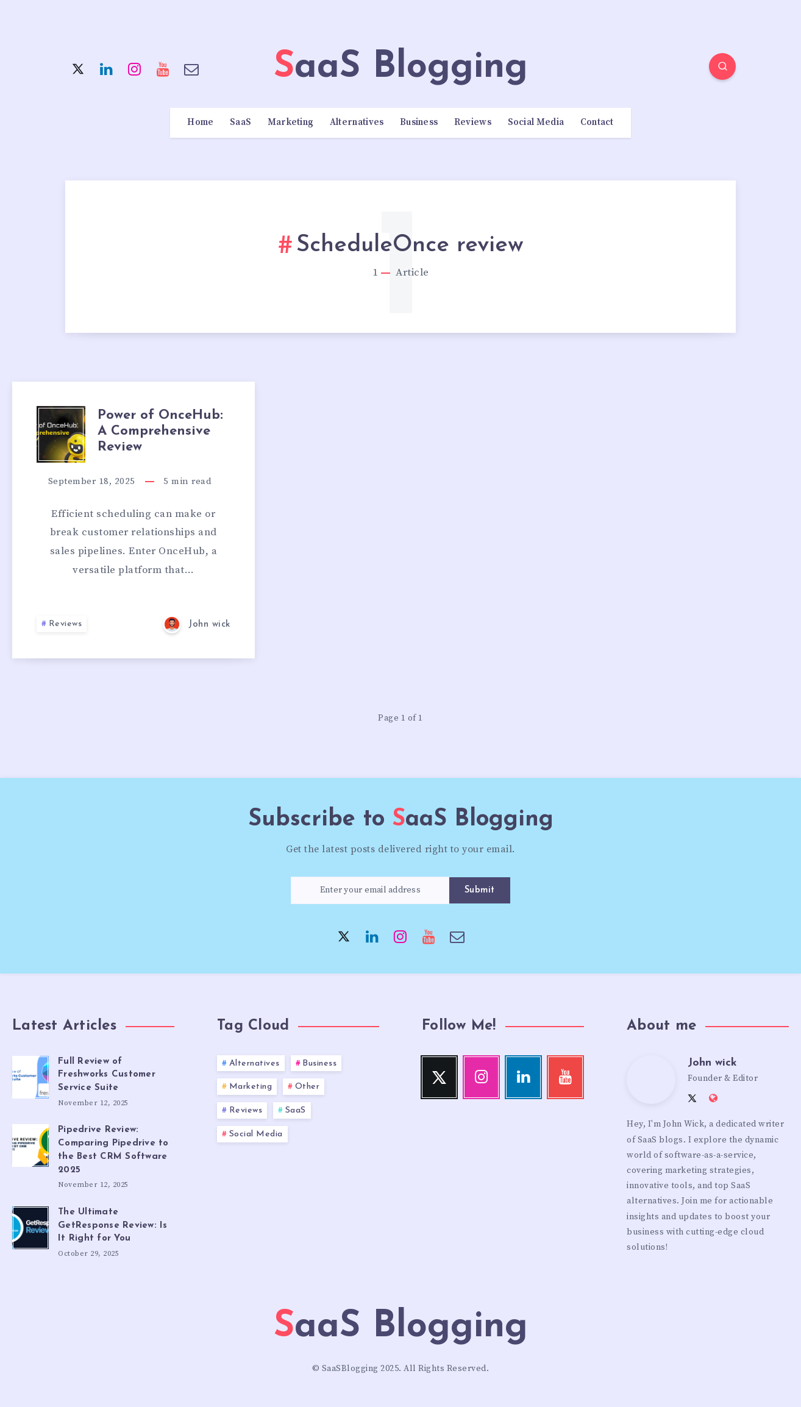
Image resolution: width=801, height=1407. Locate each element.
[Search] (722, 66)
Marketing (291, 122)
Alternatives (357, 122)
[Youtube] (163, 68)
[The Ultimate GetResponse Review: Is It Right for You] (30, 1225)
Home (200, 122)
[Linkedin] (106, 68)
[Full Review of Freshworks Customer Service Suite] (30, 1075)
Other (307, 1086)
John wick (712, 1063)
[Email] (191, 68)
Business (419, 122)
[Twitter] (78, 68)
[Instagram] (134, 68)
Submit (480, 890)
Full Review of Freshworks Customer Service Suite (106, 1075)
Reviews (472, 122)
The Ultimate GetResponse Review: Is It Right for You (113, 1226)
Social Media (536, 122)
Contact (597, 122)
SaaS (240, 122)
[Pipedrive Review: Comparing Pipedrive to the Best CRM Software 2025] (30, 1143)
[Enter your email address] (370, 890)
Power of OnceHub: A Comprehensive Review (160, 431)
